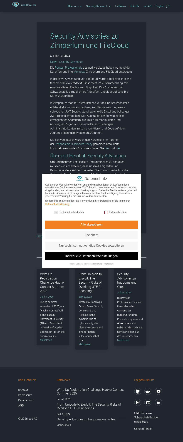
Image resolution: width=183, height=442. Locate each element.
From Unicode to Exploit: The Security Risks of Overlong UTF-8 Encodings (90, 282)
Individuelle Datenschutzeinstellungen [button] (91, 254)
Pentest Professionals (68, 67)
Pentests (79, 71)
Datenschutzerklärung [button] (93, 262)
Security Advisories (71, 62)
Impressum (25, 395)
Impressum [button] (108, 262)
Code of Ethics (143, 429)
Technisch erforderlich (69, 210)
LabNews (120, 6)
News (53, 62)
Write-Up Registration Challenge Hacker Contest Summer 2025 (52, 282)
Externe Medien (115, 210)
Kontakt (23, 390)
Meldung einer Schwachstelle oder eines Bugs (146, 418)
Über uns (73, 6)
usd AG (147, 6)
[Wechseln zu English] (159, 7)
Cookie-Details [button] (76, 262)
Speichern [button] (91, 233)
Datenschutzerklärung (57, 202)
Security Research (97, 6)
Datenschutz (26, 400)
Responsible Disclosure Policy (73, 144)
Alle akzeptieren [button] (91, 222)
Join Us (134, 6)
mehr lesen (46, 340)
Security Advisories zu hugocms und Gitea (86, 419)
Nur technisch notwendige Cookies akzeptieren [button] (91, 243)
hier (107, 148)
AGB (21, 405)
